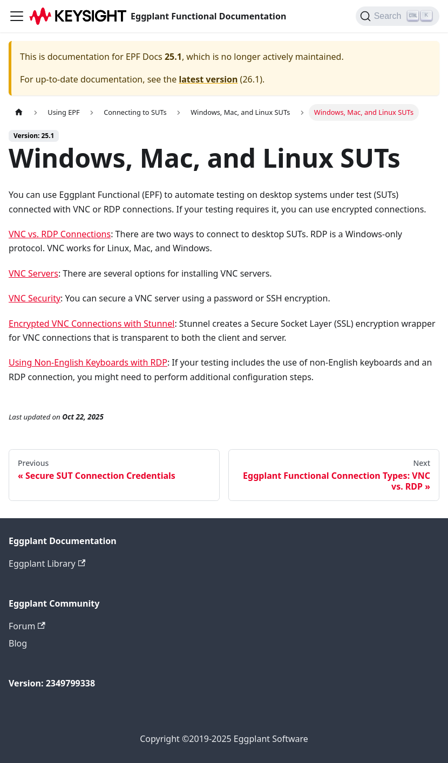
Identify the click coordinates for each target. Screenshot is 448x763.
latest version (208, 79)
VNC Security (34, 298)
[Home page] (19, 112)
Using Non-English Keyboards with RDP (88, 362)
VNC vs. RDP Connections (60, 234)
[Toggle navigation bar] (17, 16)
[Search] (397, 16)
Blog (18, 643)
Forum (27, 626)
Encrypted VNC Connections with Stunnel (91, 323)
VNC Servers (33, 273)
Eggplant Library (47, 563)
